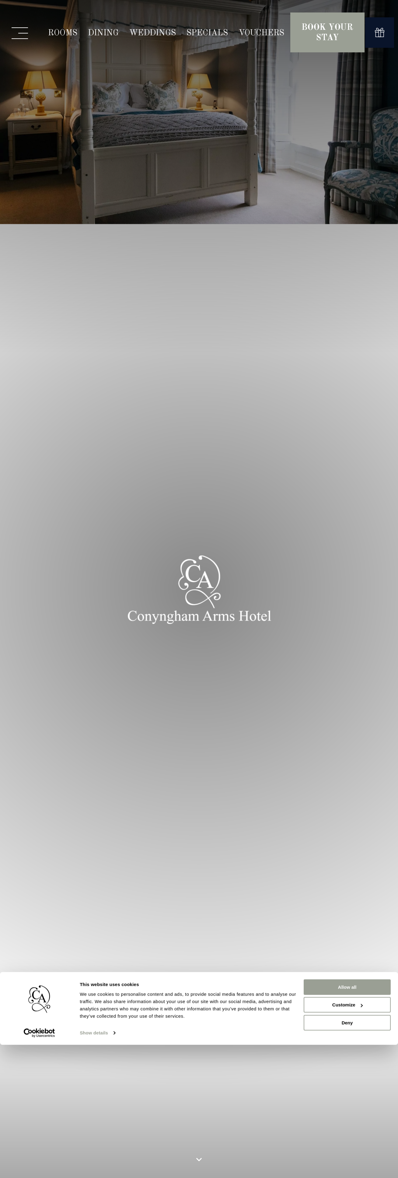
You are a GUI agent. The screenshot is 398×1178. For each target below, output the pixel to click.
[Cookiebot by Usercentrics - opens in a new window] (39, 776)
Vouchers (261, 33)
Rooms (62, 33)
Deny (347, 766)
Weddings (152, 33)
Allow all (347, 730)
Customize (347, 748)
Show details (94, 776)
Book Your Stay (327, 32)
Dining (103, 33)
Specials (207, 33)
